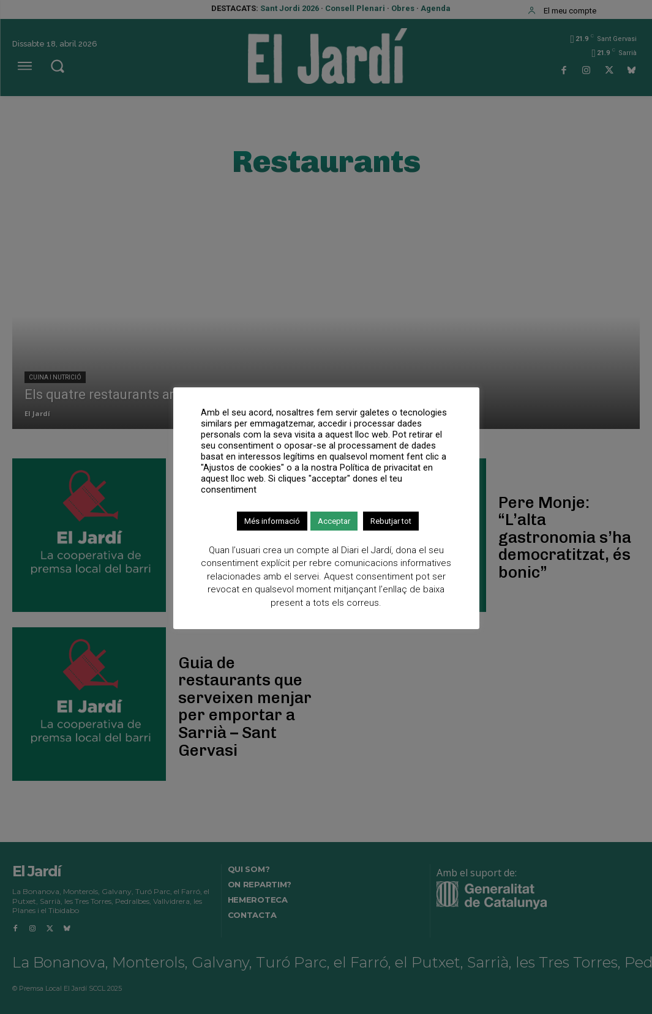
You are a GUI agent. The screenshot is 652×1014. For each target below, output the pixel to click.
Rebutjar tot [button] (390, 521)
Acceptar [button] (334, 521)
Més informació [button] (272, 521)
